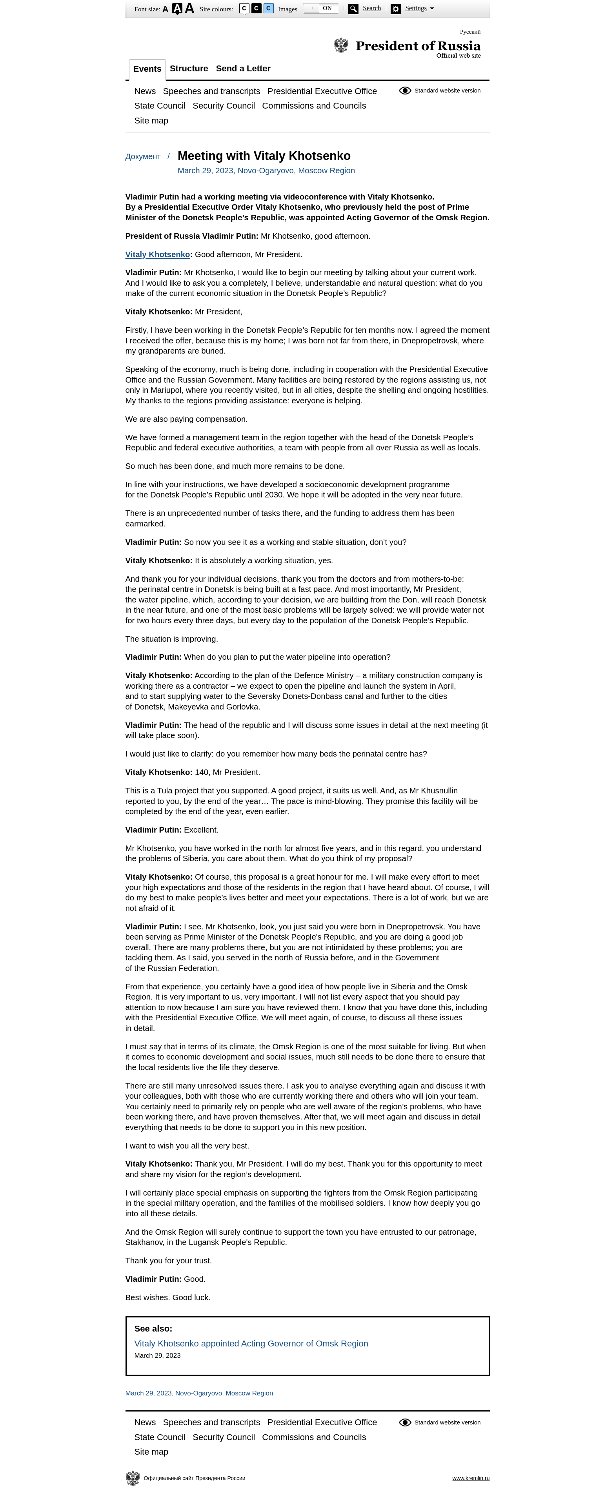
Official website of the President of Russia (407, 48)
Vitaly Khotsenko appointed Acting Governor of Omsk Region (251, 1343)
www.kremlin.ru (471, 1478)
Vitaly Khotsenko (158, 254)
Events (147, 69)
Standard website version (447, 90)
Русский (470, 32)
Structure (189, 68)
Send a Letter (243, 68)
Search (372, 8)
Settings (416, 8)
